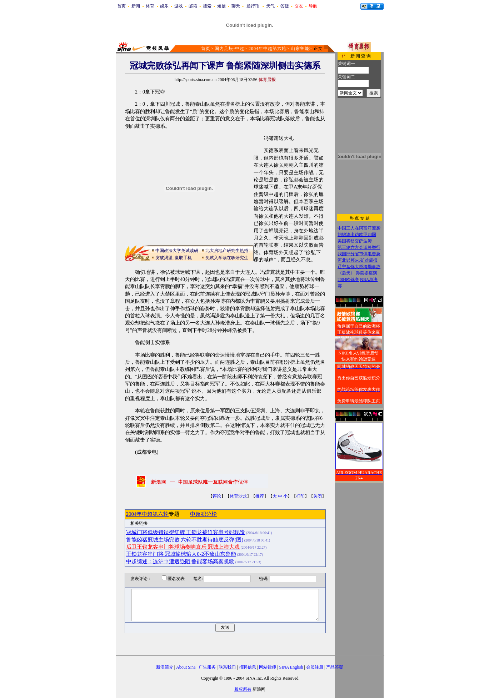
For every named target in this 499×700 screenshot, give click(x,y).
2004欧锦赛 (348, 279)
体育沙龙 (238, 496)
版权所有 (242, 689)
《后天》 (346, 273)
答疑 (284, 6)
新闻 (135, 6)
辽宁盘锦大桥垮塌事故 (359, 266)
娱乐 (164, 6)
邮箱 (193, 6)
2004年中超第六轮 (267, 48)
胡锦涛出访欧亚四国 (357, 234)
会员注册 (314, 667)
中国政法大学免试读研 (176, 250)
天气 (270, 6)
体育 (150, 6)
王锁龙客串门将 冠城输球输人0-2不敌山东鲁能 (181, 554)
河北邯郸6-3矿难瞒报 (358, 260)
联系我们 (227, 667)
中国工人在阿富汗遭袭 (359, 228)
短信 (221, 6)
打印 (300, 496)
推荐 (259, 496)
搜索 (207, 6)
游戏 (178, 6)
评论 (217, 496)
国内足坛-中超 (229, 48)
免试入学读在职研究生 (226, 257)
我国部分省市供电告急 (359, 253)
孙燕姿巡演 (366, 273)
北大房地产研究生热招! (227, 250)
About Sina (185, 667)
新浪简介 (164, 667)
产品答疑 (334, 667)
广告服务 (207, 667)
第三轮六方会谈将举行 (359, 247)
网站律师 (267, 667)
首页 (121, 6)
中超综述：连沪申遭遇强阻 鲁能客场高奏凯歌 (180, 561)
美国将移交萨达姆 (355, 240)
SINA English (291, 667)
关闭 (317, 496)
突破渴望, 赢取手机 (173, 257)
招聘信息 (247, 667)
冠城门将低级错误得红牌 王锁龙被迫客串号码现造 (185, 532)
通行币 (252, 6)
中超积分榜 (203, 514)
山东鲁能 (300, 48)
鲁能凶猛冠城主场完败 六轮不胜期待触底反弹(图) (185, 540)
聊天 (235, 6)
